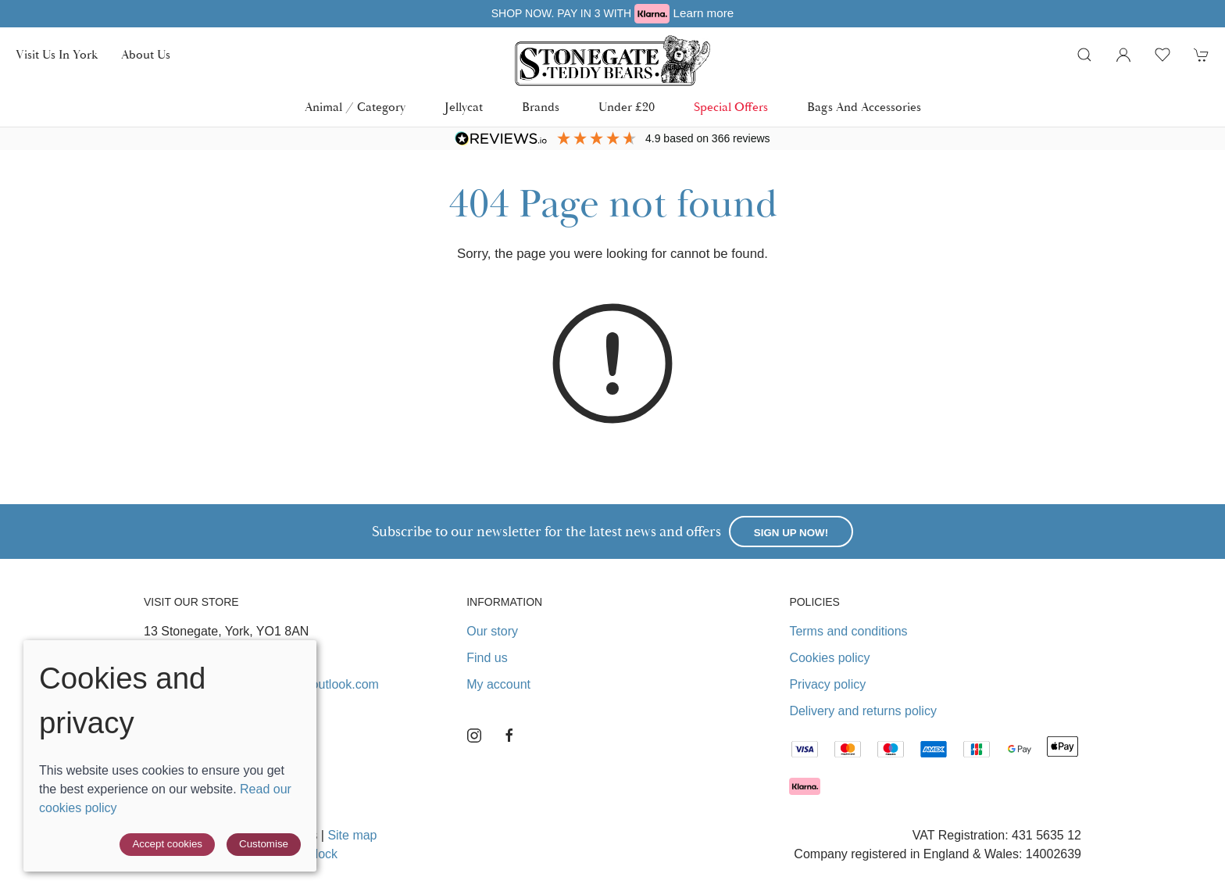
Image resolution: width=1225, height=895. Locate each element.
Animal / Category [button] (355, 107)
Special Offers (731, 107)
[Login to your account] (1123, 54)
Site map (352, 835)
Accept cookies (167, 844)
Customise (263, 844)
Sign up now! (791, 533)
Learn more (703, 13)
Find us (486, 657)
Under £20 (626, 107)
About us (145, 55)
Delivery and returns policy (863, 711)
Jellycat (464, 107)
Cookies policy (829, 657)
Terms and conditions (848, 631)
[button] (1084, 54)
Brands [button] (540, 107)
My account (498, 684)
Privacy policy (827, 684)
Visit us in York (57, 55)
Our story (492, 631)
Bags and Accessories (864, 107)
